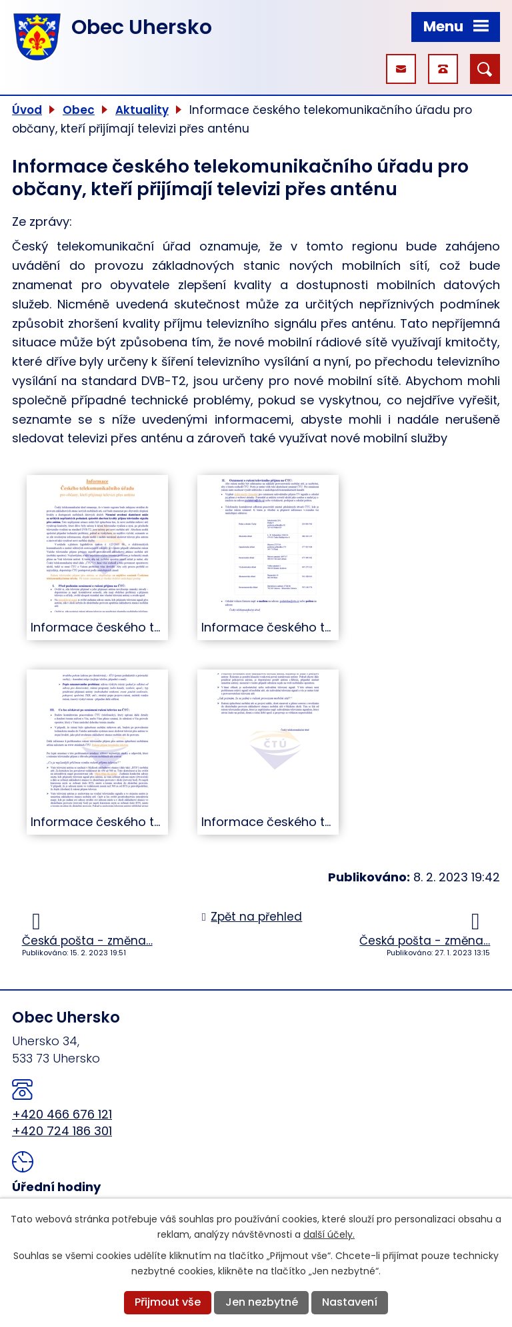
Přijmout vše (168, 1302)
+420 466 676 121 (62, 1114)
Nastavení (349, 1302)
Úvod (27, 110)
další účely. (329, 1234)
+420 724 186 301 (62, 1130)
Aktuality (142, 110)
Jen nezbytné (261, 1302)
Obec (79, 110)
